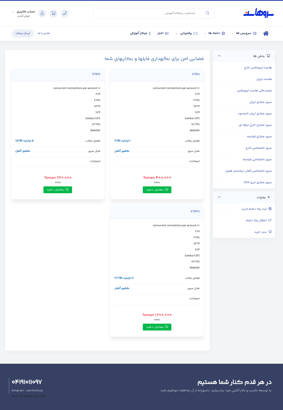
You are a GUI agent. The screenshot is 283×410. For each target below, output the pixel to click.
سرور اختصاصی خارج (259, 148)
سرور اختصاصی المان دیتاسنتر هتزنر (248, 171)
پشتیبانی (188, 33)
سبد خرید (263, 232)
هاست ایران (264, 79)
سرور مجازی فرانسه (259, 136)
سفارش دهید (157, 189)
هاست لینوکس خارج (258, 67)
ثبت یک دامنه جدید (257, 209)
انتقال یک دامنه (259, 220)
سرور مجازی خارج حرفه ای (255, 125)
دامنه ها (216, 33)
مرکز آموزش (140, 33)
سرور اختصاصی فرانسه (257, 159)
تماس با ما (44, 33)
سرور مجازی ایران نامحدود (255, 113)
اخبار (163, 33)
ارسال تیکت (22, 33)
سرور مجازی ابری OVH (258, 182)
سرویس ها (245, 33)
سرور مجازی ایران (260, 102)
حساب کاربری (25, 11)
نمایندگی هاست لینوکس (254, 90)
